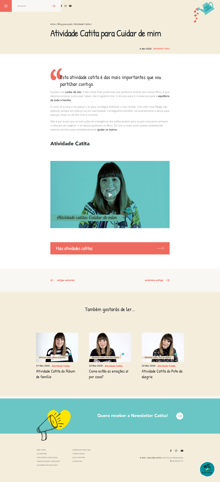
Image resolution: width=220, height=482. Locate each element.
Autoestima (42, 454)
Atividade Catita (82, 24)
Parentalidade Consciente (48, 461)
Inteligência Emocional (47, 458)
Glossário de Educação (47, 465)
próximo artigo (154, 280)
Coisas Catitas (79, 454)
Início (53, 24)
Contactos (77, 461)
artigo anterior (66, 280)
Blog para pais (65, 24)
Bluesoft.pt (178, 461)
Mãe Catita (41, 450)
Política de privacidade (172, 458)
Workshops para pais (81, 450)
